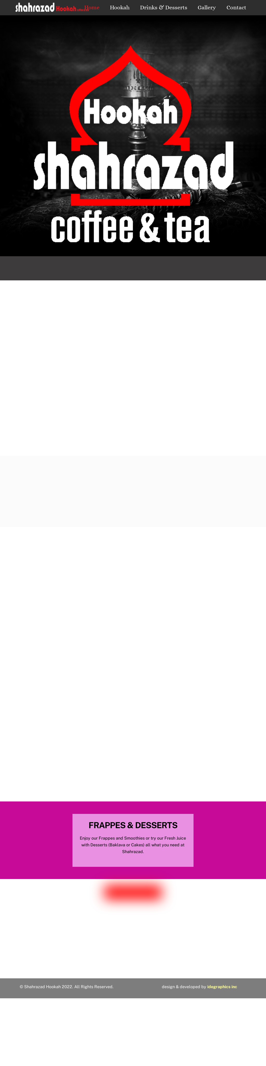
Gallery (207, 7)
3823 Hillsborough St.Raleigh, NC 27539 (133, 954)
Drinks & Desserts (163, 7)
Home (91, 7)
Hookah (120, 7)
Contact (236, 7)
